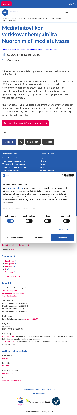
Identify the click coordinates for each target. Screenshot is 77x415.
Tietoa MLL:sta (47, 153)
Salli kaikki (62, 238)
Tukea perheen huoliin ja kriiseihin (15, 167)
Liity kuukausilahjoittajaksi (13, 293)
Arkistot (43, 164)
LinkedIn (8, 266)
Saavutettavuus (48, 389)
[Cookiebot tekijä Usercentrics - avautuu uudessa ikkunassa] (63, 175)
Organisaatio (45, 158)
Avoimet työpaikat (47, 170)
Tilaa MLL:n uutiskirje (11, 276)
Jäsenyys (43, 167)
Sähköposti (33, 141)
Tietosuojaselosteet (30, 389)
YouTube (9, 272)
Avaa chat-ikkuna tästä (11, 380)
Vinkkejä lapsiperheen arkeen (13, 164)
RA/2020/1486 (8, 336)
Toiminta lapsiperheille (10, 170)
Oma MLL (14, 249)
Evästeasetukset (38, 393)
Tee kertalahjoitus (9, 290)
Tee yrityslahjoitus (9, 296)
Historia (43, 161)
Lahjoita (6, 4)
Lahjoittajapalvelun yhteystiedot (15, 245)
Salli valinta (39, 238)
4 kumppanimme (15, 188)
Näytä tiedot (64, 230)
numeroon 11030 (31, 319)
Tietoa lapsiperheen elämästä (13, 161)
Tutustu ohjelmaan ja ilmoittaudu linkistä (25, 123)
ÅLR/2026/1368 (9, 342)
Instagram (9, 263)
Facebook (9, 141)
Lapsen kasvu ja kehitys (11, 158)
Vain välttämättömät (14, 238)
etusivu (5, 18)
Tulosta (48, 141)
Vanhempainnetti (10, 153)
